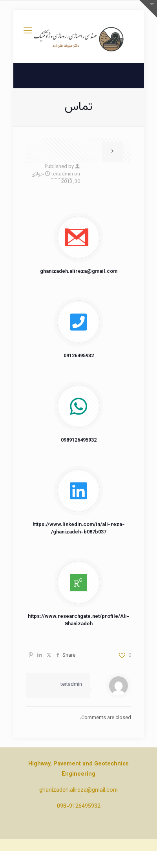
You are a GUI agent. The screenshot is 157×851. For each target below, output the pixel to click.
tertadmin (62, 174)
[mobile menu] (28, 31)
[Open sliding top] (148, 9)
